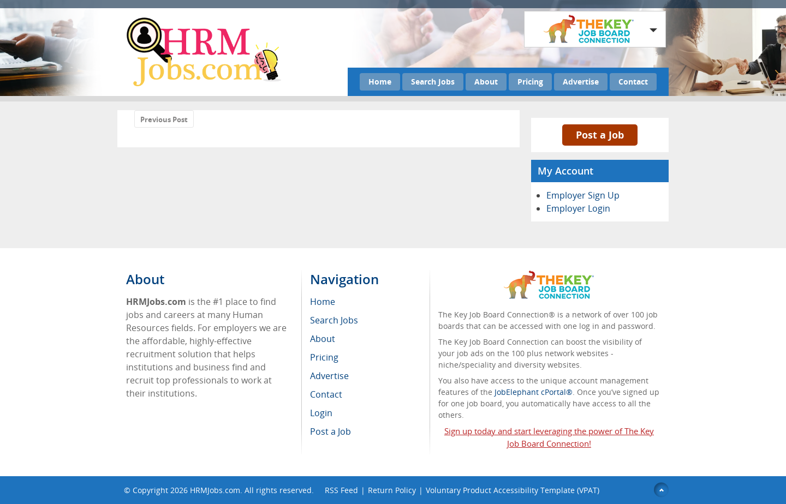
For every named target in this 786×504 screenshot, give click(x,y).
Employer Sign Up (583, 195)
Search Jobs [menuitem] (334, 320)
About (486, 81)
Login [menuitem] (321, 413)
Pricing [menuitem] (324, 357)
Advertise (581, 81)
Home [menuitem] (322, 302)
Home (379, 81)
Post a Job (600, 134)
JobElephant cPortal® (534, 392)
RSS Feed (341, 490)
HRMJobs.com (215, 490)
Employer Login (578, 208)
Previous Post (164, 119)
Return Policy (392, 490)
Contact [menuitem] (326, 394)
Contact (633, 81)
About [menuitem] (322, 339)
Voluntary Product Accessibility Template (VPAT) (512, 490)
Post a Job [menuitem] (330, 431)
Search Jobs (433, 81)
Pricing (530, 81)
